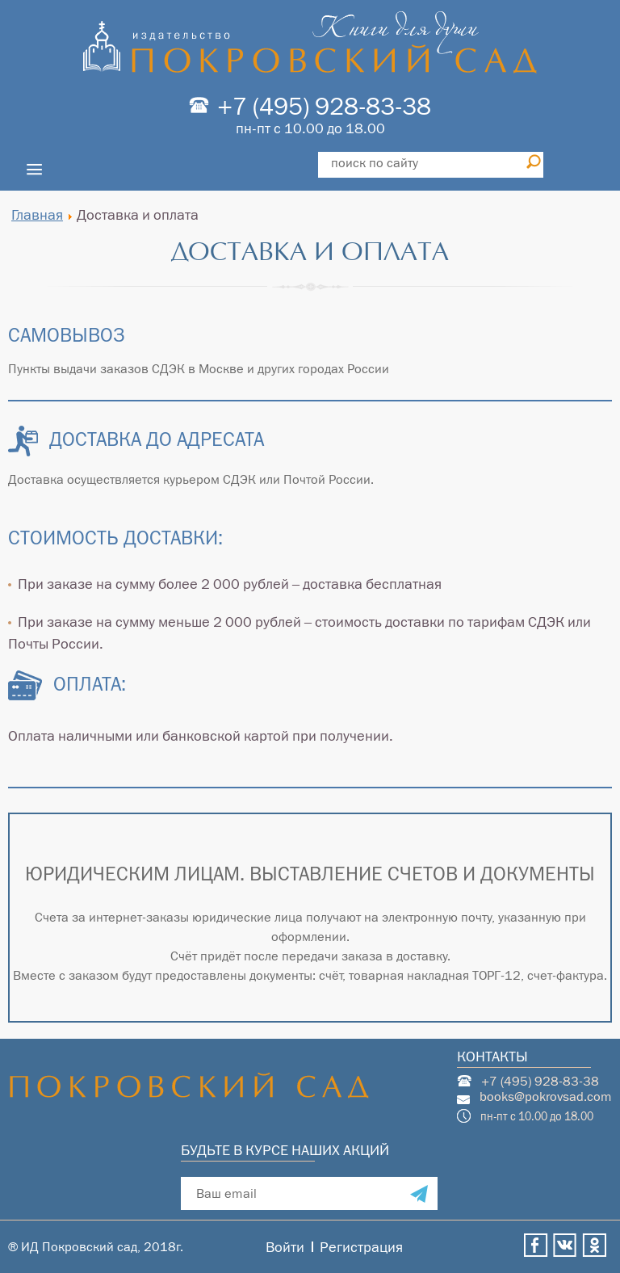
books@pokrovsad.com (546, 1096)
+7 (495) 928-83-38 (324, 106)
